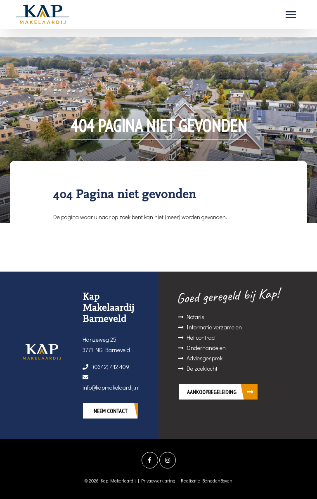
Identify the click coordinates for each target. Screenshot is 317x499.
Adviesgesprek (204, 358)
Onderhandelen (206, 348)
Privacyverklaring (158, 481)
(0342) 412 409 (106, 367)
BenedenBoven (217, 481)
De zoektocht (202, 368)
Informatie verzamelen (214, 327)
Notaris (195, 317)
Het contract (201, 337)
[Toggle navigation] (290, 14)
